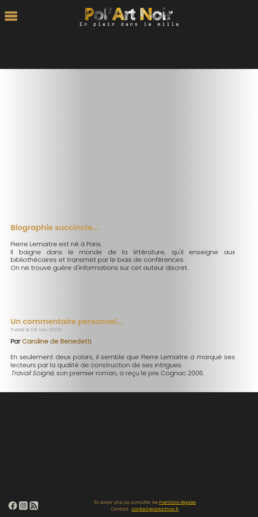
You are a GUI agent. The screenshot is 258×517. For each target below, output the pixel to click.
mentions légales (177, 502)
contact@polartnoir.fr (155, 509)
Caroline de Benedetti (56, 341)
